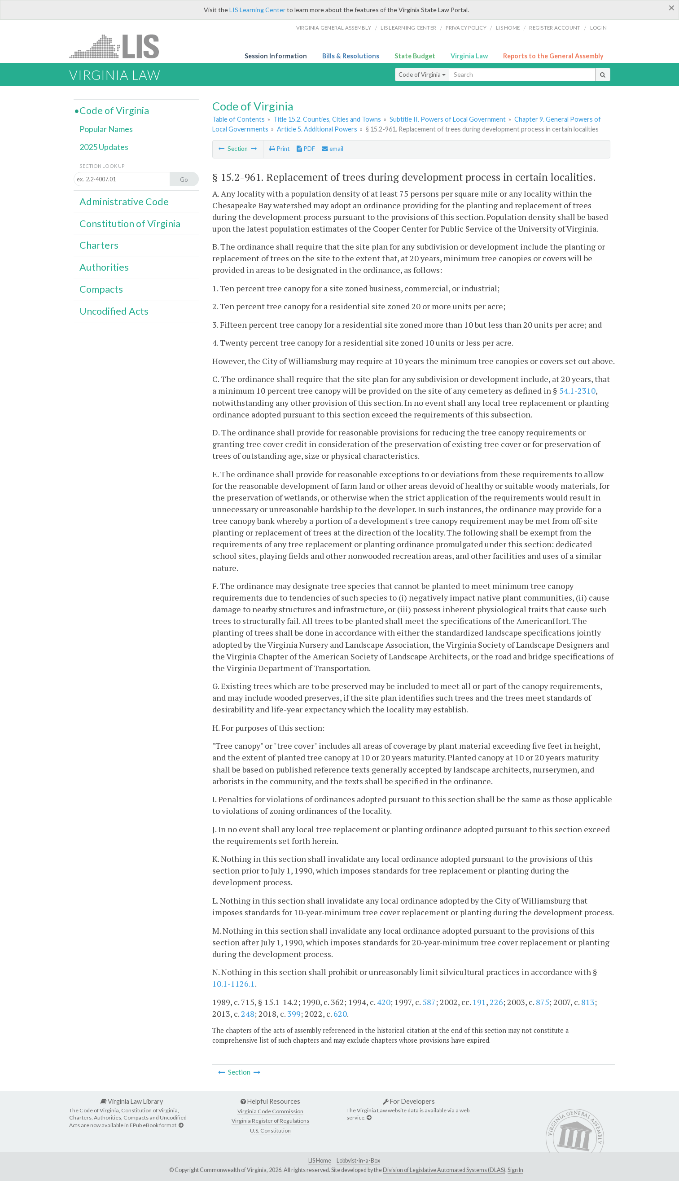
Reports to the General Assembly (553, 56)
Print (279, 148)
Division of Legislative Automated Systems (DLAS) (444, 1170)
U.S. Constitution (270, 1130)
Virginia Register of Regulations (270, 1120)
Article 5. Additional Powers (317, 129)
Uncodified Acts (114, 311)
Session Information (276, 56)
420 (383, 1002)
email (332, 148)
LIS (119, 46)
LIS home (508, 28)
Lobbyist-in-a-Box (358, 1160)
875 (542, 1002)
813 (588, 1002)
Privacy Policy (466, 28)
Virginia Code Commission (270, 1111)
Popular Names (106, 129)
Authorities (104, 267)
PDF (306, 148)
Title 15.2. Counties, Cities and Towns (327, 119)
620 (340, 1013)
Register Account (554, 28)
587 (429, 1002)
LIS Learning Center (257, 9)
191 (479, 1002)
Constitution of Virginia (129, 223)
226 (496, 1002)
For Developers (409, 1101)
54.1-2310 (577, 390)
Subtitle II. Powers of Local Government (448, 119)
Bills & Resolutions (350, 56)
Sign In (515, 1170)
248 (247, 1013)
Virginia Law (469, 56)
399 (294, 1013)
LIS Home (319, 1160)
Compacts (101, 289)
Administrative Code (124, 201)
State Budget (414, 56)
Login (598, 28)
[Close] (671, 7)
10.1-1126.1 (233, 983)
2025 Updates (103, 147)
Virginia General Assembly (333, 28)
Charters (98, 245)
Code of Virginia (422, 74)
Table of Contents (238, 119)
